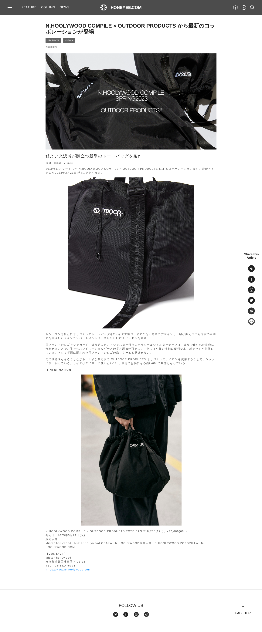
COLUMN (48, 7)
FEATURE (29, 7)
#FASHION (53, 40)
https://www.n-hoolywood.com (68, 569)
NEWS (64, 7)
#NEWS (69, 40)
